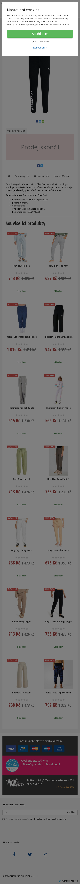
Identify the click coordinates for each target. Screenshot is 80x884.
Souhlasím (40, 33)
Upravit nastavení (40, 41)
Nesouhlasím (40, 47)
